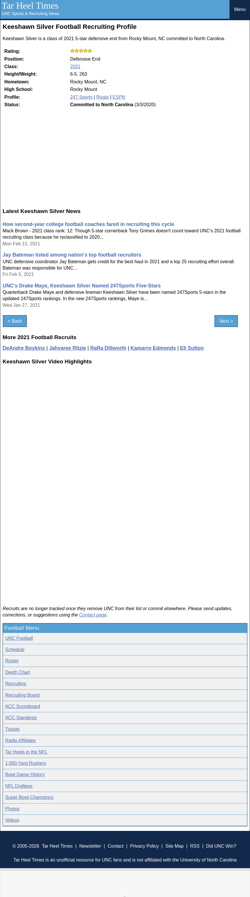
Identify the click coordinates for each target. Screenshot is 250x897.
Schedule (15, 649)
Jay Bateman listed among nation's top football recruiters (72, 255)
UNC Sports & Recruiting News (30, 13)
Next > (226, 321)
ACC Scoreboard (22, 706)
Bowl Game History (25, 774)
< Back (15, 321)
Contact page (93, 614)
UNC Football (19, 638)
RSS (194, 846)
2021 (75, 66)
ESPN (119, 97)
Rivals (102, 97)
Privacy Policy (144, 846)
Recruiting (15, 683)
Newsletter (90, 846)
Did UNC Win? (221, 846)
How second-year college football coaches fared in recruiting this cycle (88, 224)
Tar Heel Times (30, 5)
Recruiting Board (22, 695)
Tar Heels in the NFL (26, 752)
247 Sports (81, 97)
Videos (12, 820)
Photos (12, 808)
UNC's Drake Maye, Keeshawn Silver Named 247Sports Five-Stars (82, 286)
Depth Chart (17, 672)
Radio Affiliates (20, 740)
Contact (116, 846)
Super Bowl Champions (29, 797)
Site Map (174, 846)
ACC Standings (21, 717)
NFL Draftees (19, 786)
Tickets (12, 729)
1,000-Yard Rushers (25, 763)
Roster (12, 660)
